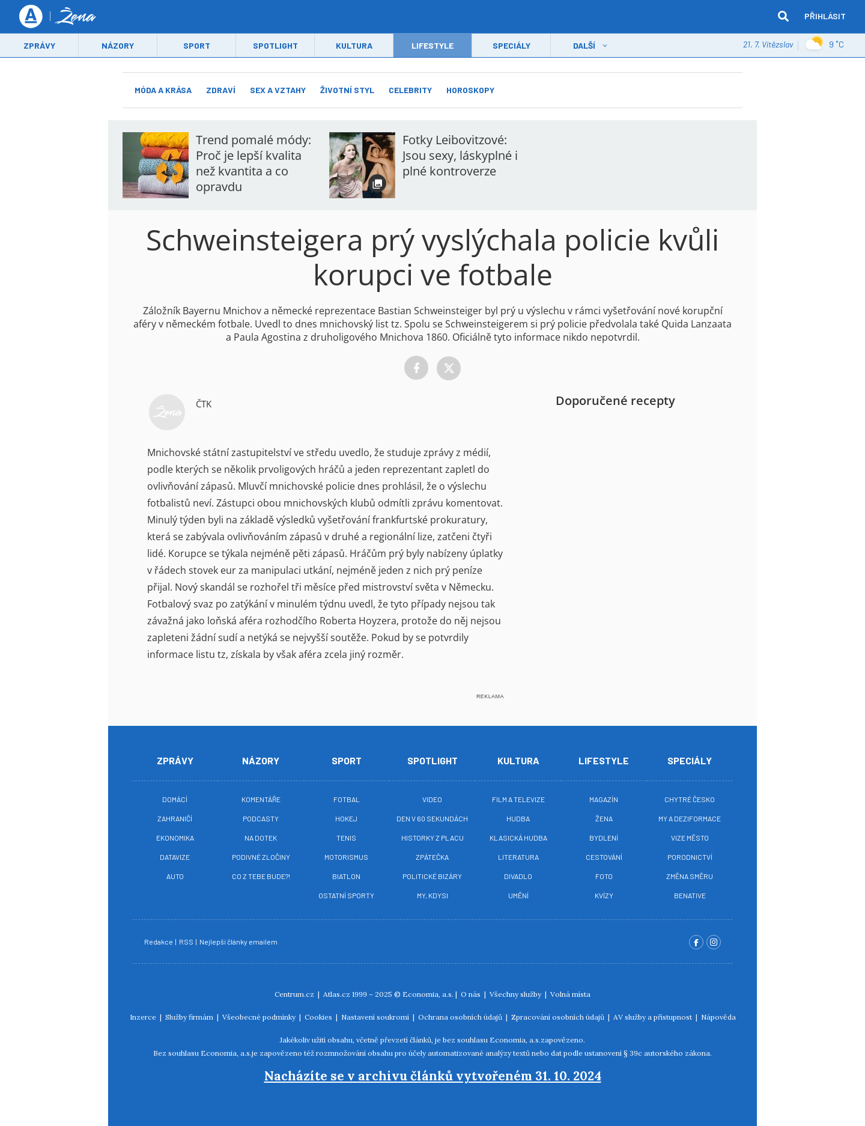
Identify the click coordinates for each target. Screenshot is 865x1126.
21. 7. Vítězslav (768, 45)
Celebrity (410, 90)
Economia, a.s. (428, 994)
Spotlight (275, 46)
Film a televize (518, 799)
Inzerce (144, 1016)
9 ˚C (824, 45)
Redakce (159, 941)
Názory (118, 46)
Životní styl (347, 90)
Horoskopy (470, 90)
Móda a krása (163, 90)
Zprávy (39, 46)
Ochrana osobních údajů (461, 1016)
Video (432, 799)
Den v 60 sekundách (432, 818)
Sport (196, 46)
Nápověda (718, 1016)
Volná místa (570, 994)
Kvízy (604, 895)
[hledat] (783, 16)
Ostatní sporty (346, 895)
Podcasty (261, 818)
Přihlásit (825, 16)
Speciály (511, 46)
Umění (518, 895)
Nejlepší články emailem (239, 941)
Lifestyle (603, 760)
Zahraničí (174, 818)
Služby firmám (190, 1016)
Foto (604, 876)
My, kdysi (432, 895)
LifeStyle (432, 46)
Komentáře (261, 799)
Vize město (690, 837)
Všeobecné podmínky (259, 1016)
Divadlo (518, 876)
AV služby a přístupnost (653, 1016)
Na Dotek (260, 837)
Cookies (319, 1016)
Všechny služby (516, 994)
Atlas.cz (336, 994)
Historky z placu (432, 837)
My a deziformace (689, 818)
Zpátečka (432, 857)
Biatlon (346, 876)
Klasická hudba (518, 837)
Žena (604, 818)
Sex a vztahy (278, 90)
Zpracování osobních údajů (558, 1016)
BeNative (690, 895)
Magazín (603, 799)
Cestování (604, 857)
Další (584, 46)
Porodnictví (689, 857)
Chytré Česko (689, 799)
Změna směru (689, 876)
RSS (187, 941)
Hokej (346, 818)
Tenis (346, 837)
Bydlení (603, 837)
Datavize (175, 857)
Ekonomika (175, 837)
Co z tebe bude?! (261, 876)
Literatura (518, 857)
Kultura (354, 46)
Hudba (518, 818)
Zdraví (220, 90)
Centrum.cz (295, 994)
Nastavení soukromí (376, 1016)
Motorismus (346, 857)
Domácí (174, 799)
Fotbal (346, 799)
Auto (175, 876)
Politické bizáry (432, 876)
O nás (471, 994)
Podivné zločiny (261, 857)
